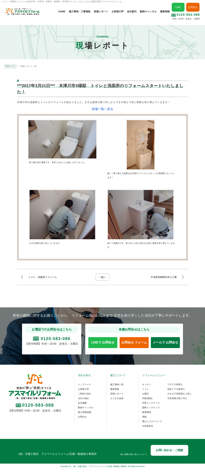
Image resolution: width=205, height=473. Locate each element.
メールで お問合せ (165, 342)
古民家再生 (147, 426)
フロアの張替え (175, 384)
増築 (144, 417)
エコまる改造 (117, 398)
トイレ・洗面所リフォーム (42, 277)
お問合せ (193, 7)
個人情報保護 (84, 412)
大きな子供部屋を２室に (179, 394)
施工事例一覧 (117, 384)
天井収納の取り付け (177, 398)
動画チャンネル (148, 11)
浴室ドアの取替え (176, 389)
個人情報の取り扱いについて (133, 454)
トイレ (145, 389)
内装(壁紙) (147, 398)
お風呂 (145, 394)
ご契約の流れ (84, 394)
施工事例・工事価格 (79, 11)
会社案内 (131, 11)
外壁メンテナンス (151, 403)
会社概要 (82, 403)
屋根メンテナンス (151, 407)
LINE (178, 7)
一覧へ (102, 277)
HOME (61, 11)
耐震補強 (146, 412)
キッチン (146, 384)
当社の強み (83, 398)
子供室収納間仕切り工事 (164, 277)
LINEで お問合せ (102, 342)
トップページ (84, 384)
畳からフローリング (152, 421)
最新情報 (165, 11)
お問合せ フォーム (134, 342)
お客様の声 (118, 11)
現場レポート (101, 11)
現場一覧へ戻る (102, 109)
